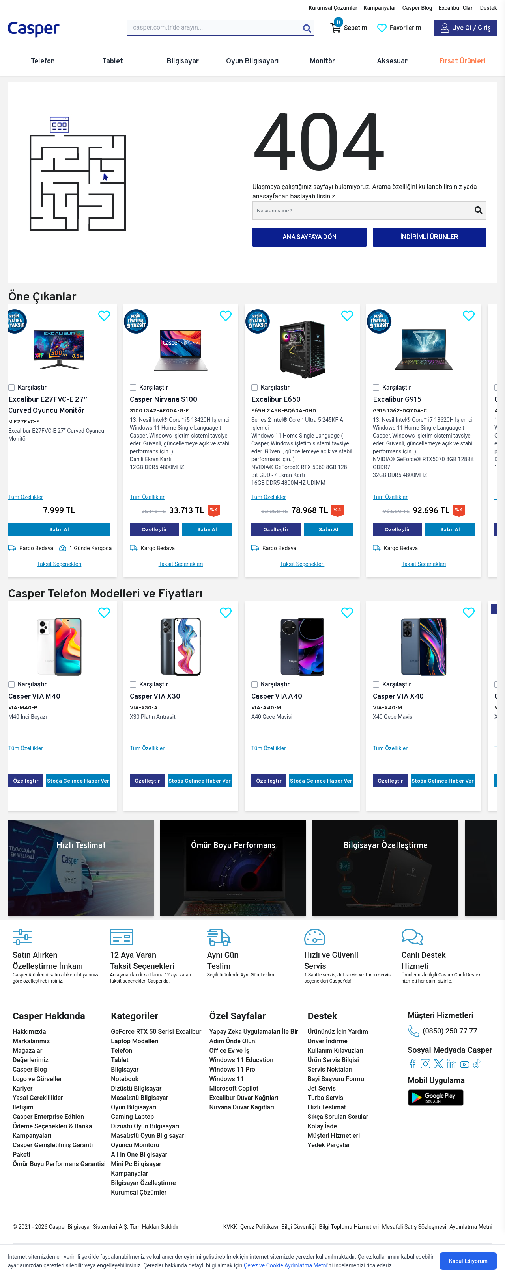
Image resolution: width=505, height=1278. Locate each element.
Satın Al (65, 529)
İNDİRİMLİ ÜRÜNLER (429, 237)
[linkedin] (451, 1063)
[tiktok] (478, 1063)
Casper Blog (417, 8)
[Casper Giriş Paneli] (465, 28)
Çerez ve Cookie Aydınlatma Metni (285, 1265)
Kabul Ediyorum (468, 1261)
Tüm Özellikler (32, 497)
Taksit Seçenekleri (65, 564)
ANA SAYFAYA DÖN (309, 237)
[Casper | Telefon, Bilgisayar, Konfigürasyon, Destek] (62, 29)
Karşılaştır (38, 387)
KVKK (230, 1227)
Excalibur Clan (456, 8)
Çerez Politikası (259, 1227)
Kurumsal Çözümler (333, 8)
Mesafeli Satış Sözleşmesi (414, 1227)
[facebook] (412, 1063)
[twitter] (438, 1063)
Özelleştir (161, 529)
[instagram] (425, 1063)
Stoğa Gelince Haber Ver (84, 780)
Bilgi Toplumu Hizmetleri (349, 1227)
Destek (488, 8)
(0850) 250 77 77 (442, 1031)
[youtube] (464, 1063)
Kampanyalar (380, 8)
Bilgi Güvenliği (298, 1227)
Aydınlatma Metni (470, 1227)
